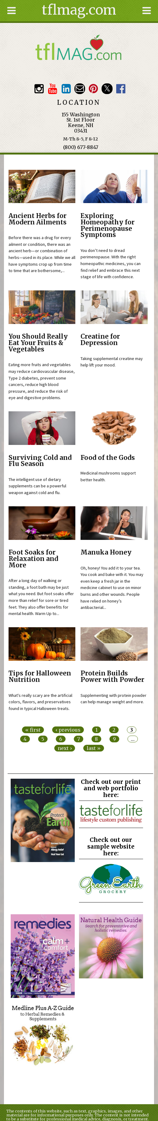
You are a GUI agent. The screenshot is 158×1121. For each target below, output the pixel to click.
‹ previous (68, 730)
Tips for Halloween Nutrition (40, 676)
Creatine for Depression (100, 340)
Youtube (52, 88)
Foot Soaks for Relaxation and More (33, 558)
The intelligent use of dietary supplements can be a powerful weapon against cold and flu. (37, 486)
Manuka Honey (106, 552)
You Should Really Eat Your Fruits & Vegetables (38, 343)
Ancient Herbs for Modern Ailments (37, 219)
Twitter (107, 88)
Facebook (120, 88)
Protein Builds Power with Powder (112, 676)
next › (65, 748)
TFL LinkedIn (66, 88)
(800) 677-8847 (80, 147)
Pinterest (93, 88)
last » (94, 748)
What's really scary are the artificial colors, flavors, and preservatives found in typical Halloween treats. (40, 702)
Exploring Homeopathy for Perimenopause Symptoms (108, 225)
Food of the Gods (108, 458)
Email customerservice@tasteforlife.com (79, 88)
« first (33, 730)
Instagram (39, 88)
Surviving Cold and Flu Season (40, 461)
